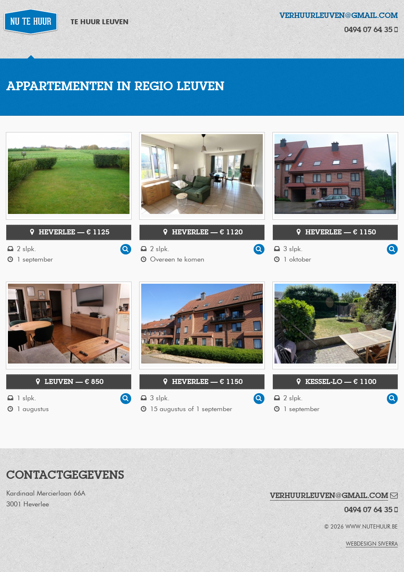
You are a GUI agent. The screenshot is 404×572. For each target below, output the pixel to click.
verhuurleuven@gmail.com (338, 15)
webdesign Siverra (372, 544)
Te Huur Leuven (100, 22)
